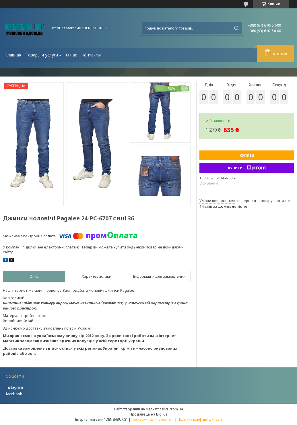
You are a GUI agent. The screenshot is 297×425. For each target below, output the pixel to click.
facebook (14, 393)
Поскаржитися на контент (152, 419)
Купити (247, 155)
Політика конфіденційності (200, 419)
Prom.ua (176, 409)
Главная (13, 55)
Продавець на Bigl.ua (148, 414)
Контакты (91, 55)
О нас (71, 55)
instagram (14, 387)
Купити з (247, 168)
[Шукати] (236, 28)
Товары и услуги (42, 55)
